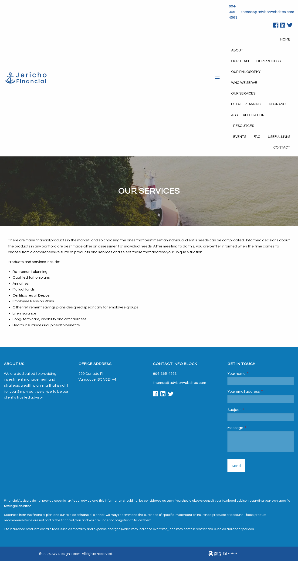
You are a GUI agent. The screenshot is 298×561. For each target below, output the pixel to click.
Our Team (240, 61)
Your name (254, 373)
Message (252, 428)
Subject (251, 410)
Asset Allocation (247, 115)
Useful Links (279, 137)
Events (239, 137)
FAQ (257, 137)
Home (285, 39)
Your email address (260, 391)
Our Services (243, 93)
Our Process (268, 61)
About (237, 50)
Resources (243, 126)
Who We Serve (244, 82)
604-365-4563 (233, 11)
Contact (281, 147)
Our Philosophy (246, 72)
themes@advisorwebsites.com (267, 12)
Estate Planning (246, 104)
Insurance (278, 104)
